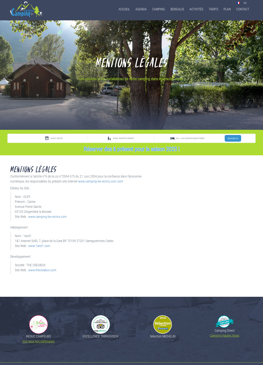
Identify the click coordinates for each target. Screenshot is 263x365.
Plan (227, 9)
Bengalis (177, 9)
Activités (196, 9)
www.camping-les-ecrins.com (47, 217)
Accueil (124, 9)
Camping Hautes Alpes (224, 335)
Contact (242, 9)
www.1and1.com (39, 246)
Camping (158, 9)
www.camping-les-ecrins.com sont (100, 181)
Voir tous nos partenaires (38, 341)
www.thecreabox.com (42, 270)
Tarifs (213, 9)
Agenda (141, 9)
